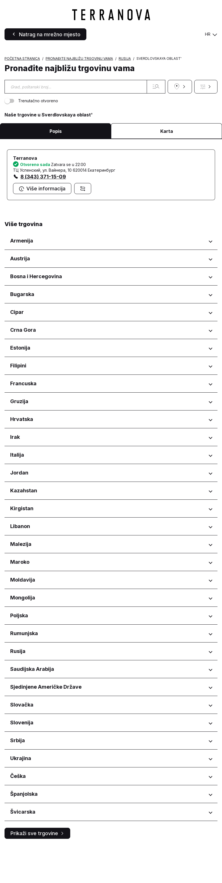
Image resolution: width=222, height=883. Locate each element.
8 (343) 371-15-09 (43, 213)
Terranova (25, 194)
